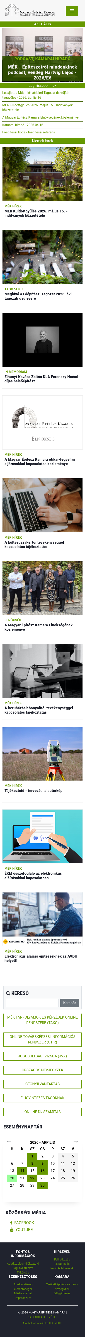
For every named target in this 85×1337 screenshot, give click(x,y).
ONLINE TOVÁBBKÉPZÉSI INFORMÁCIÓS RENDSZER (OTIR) (42, 1039)
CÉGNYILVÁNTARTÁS (42, 1084)
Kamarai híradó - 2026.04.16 (22, 125)
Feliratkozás (62, 1259)
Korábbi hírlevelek (62, 1268)
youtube (21, 1229)
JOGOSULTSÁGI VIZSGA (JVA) (42, 1056)
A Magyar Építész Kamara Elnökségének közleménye (40, 117)
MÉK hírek (13, 206)
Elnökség (13, 620)
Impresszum (23, 1298)
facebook (22, 1223)
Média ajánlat (23, 1293)
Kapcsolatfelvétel (42, 1317)
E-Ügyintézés (62, 1293)
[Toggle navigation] (72, 11)
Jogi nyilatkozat (23, 1268)
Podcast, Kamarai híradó (42, 58)
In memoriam (16, 372)
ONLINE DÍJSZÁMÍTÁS (42, 1112)
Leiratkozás (62, 1264)
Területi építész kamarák (62, 1284)
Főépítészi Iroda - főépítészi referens (28, 132)
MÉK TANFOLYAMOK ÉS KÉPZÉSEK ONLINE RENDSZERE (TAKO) (42, 1020)
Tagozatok (14, 289)
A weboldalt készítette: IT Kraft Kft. (42, 1323)
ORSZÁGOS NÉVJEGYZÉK (42, 1070)
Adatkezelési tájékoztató (23, 1263)
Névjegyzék (62, 1289)
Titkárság (23, 1272)
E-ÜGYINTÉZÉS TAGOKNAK (43, 1098)
